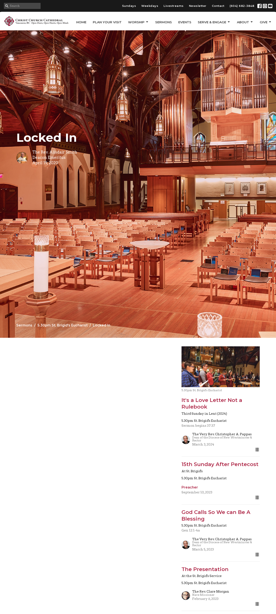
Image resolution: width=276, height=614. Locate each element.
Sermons (163, 22)
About (245, 22)
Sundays (129, 5)
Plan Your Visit (107, 22)
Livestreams (174, 5)
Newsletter (198, 5)
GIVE (266, 22)
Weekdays (149, 5)
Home (81, 22)
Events (184, 22)
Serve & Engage (214, 22)
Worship (138, 22)
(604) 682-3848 (242, 5)
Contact (218, 5)
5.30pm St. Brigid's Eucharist (62, 325)
